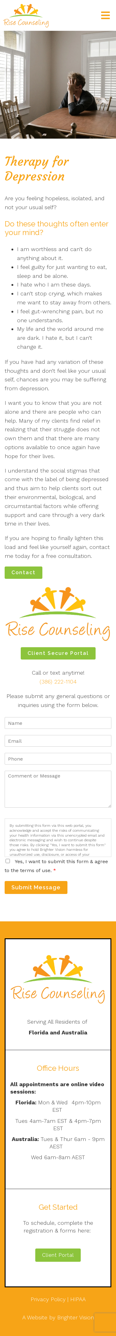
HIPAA (78, 1299)
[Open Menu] (105, 15)
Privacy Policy (48, 1299)
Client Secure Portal (58, 653)
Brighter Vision (75, 1317)
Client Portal (58, 1255)
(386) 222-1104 (58, 681)
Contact (23, 572)
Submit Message (36, 887)
